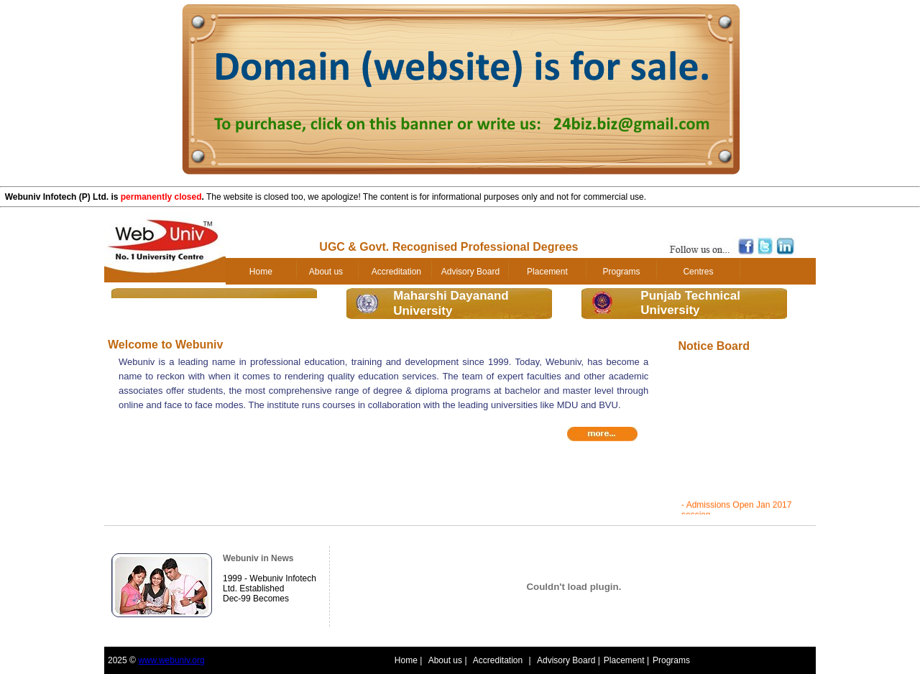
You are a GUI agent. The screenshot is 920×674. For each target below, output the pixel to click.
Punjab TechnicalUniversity (690, 303)
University (422, 311)
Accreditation (396, 272)
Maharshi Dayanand (451, 296)
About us (326, 272)
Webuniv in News (258, 558)
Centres (698, 272)
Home (260, 272)
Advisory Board (470, 272)
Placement (547, 272)
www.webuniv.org (171, 660)
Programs (621, 272)
